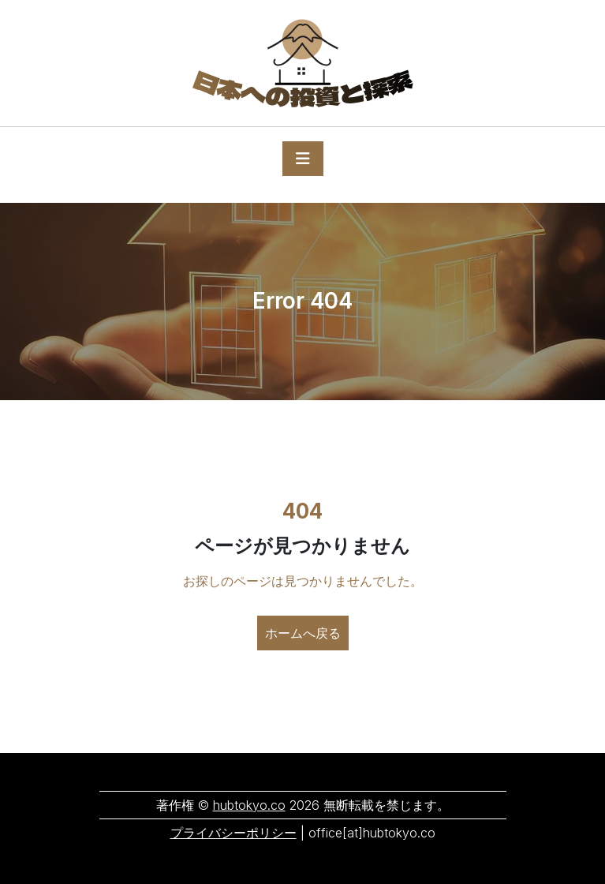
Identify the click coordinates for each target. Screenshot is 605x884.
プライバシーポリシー (233, 833)
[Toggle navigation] (302, 158)
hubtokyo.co (249, 805)
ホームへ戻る (303, 633)
